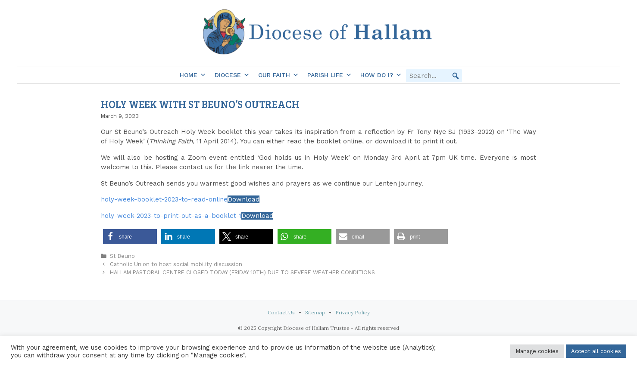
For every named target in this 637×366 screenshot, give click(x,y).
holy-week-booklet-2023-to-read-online (164, 199)
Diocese (232, 75)
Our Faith (278, 75)
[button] (455, 75)
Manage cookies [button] (537, 351)
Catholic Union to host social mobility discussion (176, 264)
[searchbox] (434, 75)
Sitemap (315, 312)
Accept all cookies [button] (596, 351)
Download (243, 199)
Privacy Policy (352, 312)
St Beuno (122, 256)
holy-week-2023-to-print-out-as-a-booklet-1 (171, 216)
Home (193, 75)
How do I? (381, 75)
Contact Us (281, 312)
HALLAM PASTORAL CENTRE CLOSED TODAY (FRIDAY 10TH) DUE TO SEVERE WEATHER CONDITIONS (242, 272)
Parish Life (329, 75)
